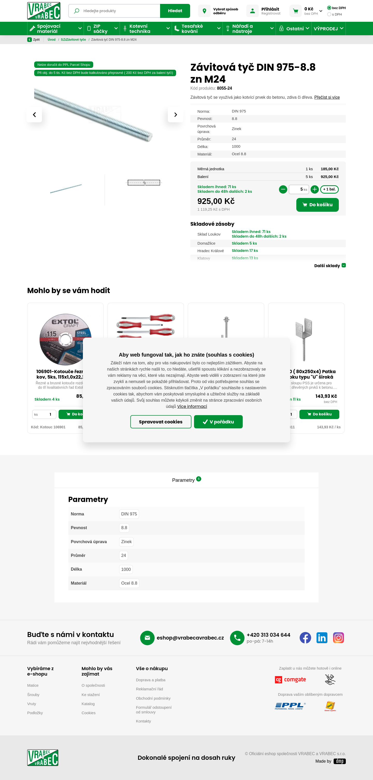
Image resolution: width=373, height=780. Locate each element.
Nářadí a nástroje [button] (239, 28)
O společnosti (93, 685)
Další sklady (327, 265)
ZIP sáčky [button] (96, 28)
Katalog (88, 703)
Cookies (89, 713)
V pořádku (218, 422)
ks (305, 190)
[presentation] (34, 114)
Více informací (192, 406)
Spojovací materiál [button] (45, 28)
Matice (33, 685)
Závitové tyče (145, 39)
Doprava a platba (151, 680)
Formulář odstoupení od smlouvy (154, 709)
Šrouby (33, 694)
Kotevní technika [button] (136, 28)
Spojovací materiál (75, 39)
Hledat (175, 11)
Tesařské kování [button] (188, 28)
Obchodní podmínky (153, 698)
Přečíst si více (327, 97)
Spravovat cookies (161, 422)
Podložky (35, 713)
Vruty (31, 703)
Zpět (33, 39)
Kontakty (143, 721)
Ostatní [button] (291, 28)
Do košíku (78, 414)
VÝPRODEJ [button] (326, 28)
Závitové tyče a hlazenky (112, 39)
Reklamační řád (149, 689)
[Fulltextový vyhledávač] (129, 11)
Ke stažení (91, 694)
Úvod (52, 39)
